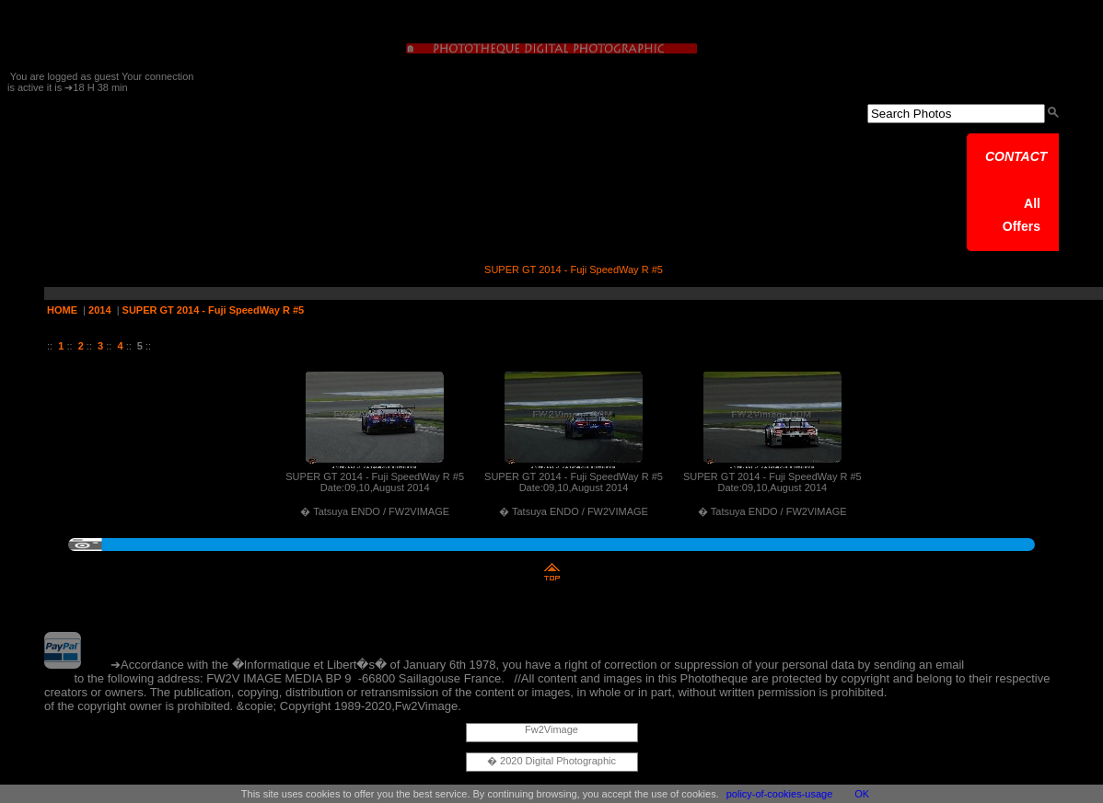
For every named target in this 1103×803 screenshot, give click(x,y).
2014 (99, 309)
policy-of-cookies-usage (779, 793)
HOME (62, 309)
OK (861, 793)
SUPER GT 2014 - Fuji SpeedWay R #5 (213, 309)
